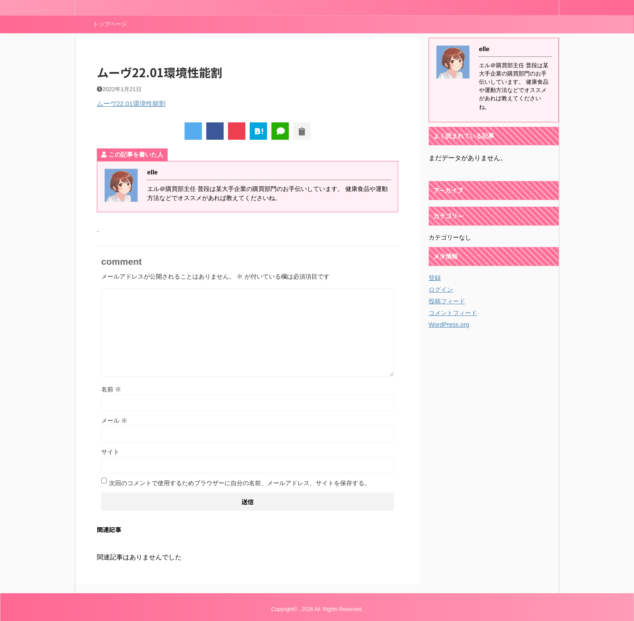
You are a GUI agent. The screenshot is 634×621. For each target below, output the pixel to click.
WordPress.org (449, 324)
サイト (110, 451)
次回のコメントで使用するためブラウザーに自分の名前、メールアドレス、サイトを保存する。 (239, 483)
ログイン (441, 289)
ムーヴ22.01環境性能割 (131, 103)
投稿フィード (447, 301)
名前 (111, 389)
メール (114, 420)
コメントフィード (453, 312)
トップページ (110, 24)
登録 (435, 277)
